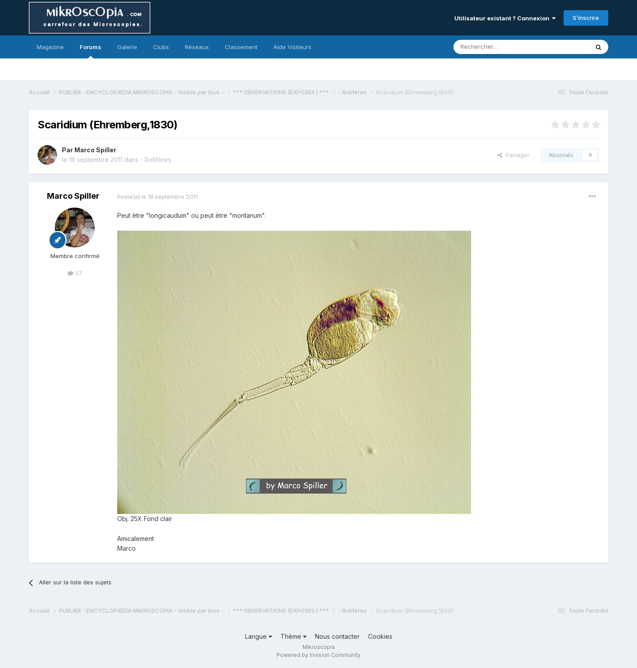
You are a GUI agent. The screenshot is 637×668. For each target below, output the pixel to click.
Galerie (127, 46)
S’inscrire (586, 17)
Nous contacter (337, 636)
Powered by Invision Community (318, 655)
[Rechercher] (501, 47)
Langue (258, 636)
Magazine (50, 46)
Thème (293, 636)
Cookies (380, 636)
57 (75, 273)
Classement (241, 46)
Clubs (161, 46)
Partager (513, 154)
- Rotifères (155, 159)
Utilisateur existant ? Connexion (505, 18)
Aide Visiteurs (292, 46)
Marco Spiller (95, 150)
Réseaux (197, 46)
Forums (90, 50)
